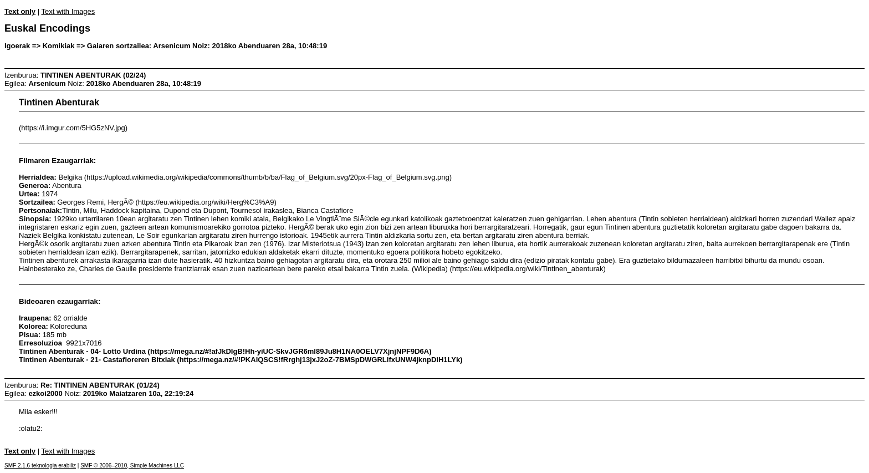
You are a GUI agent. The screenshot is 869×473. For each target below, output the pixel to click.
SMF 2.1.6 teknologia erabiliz (40, 465)
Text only (19, 11)
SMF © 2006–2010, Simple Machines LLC (132, 465)
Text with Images (68, 11)
